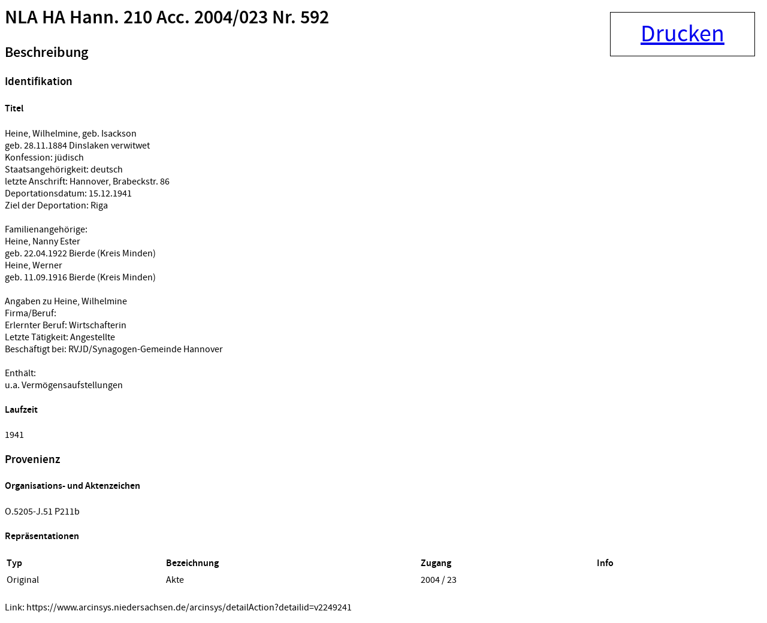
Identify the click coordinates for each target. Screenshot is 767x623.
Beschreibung (46, 52)
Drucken (682, 34)
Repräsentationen (42, 536)
